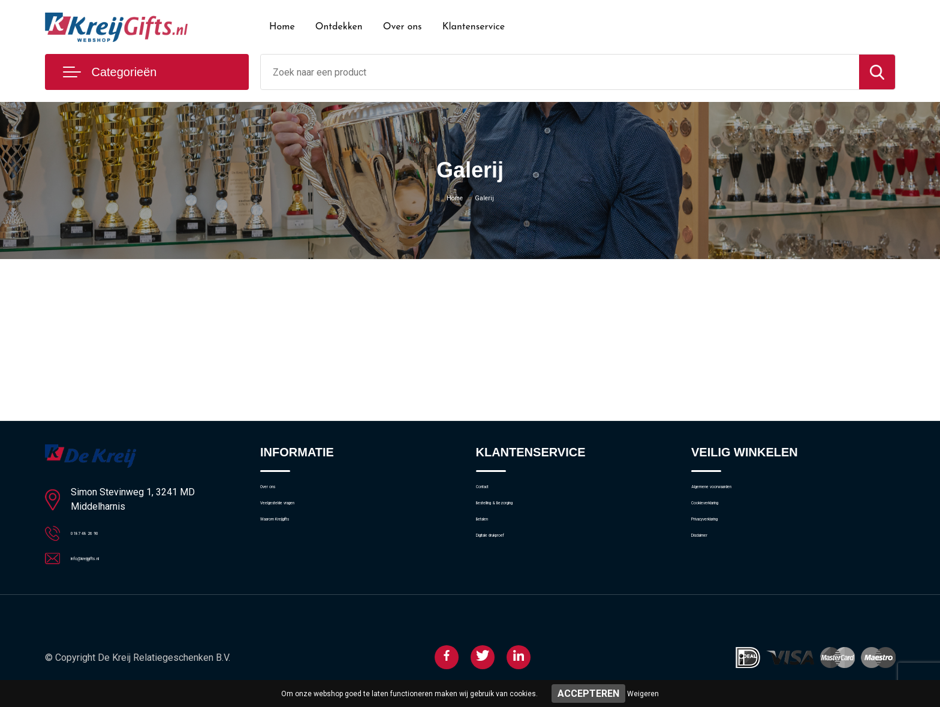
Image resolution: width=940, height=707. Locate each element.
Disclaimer (711, 569)
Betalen (490, 543)
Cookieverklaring (723, 518)
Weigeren (643, 694)
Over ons (402, 27)
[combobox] (560, 72)
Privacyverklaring (724, 543)
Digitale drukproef (510, 569)
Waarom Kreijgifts (295, 543)
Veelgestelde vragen (300, 518)
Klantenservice (473, 27)
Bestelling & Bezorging (520, 518)
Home (282, 27)
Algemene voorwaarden (738, 492)
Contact (492, 492)
